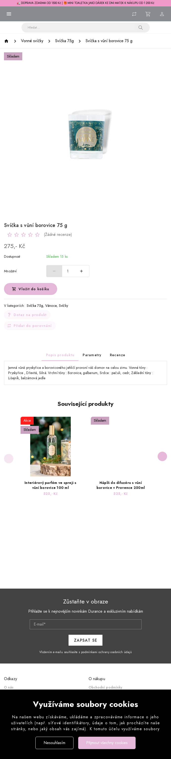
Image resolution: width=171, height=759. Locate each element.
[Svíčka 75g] (64, 41)
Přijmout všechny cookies (107, 743)
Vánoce (51, 305)
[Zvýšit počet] (81, 271)
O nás (9, 687)
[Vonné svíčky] (32, 41)
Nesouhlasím (54, 743)
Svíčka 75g (35, 305)
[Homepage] (7, 41)
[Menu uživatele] (162, 14)
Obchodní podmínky (105, 687)
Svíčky (63, 305)
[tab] (60, 355)
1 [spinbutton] (68, 271)
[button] (141, 28)
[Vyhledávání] (82, 28)
